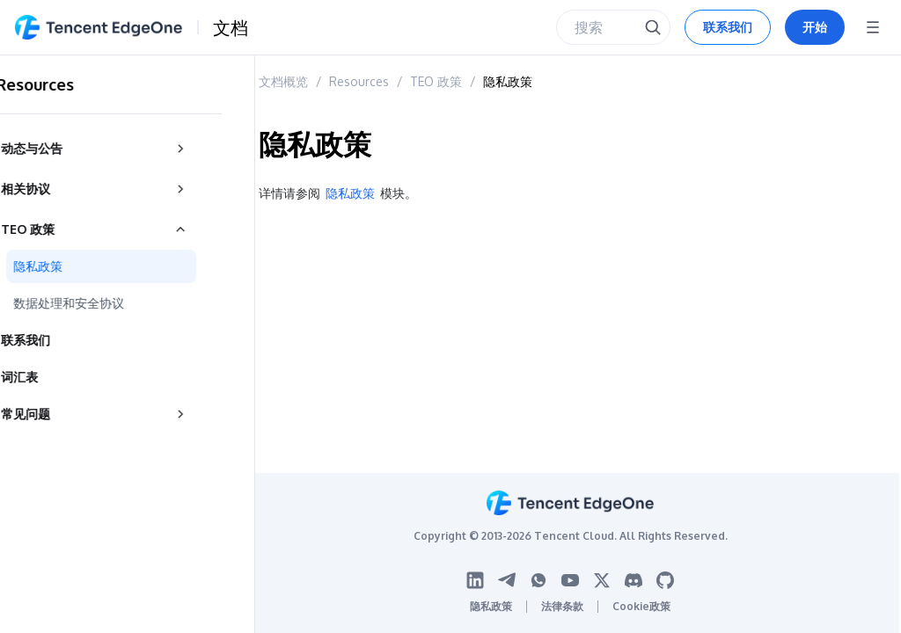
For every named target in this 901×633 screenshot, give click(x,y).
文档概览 (283, 81)
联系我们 (727, 26)
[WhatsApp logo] (538, 580)
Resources (359, 81)
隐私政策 (507, 81)
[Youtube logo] (570, 580)
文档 (230, 27)
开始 (814, 26)
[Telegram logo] (507, 580)
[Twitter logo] (602, 580)
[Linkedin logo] (475, 580)
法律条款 (562, 606)
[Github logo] (665, 580)
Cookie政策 (641, 606)
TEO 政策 (436, 81)
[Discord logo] (633, 580)
